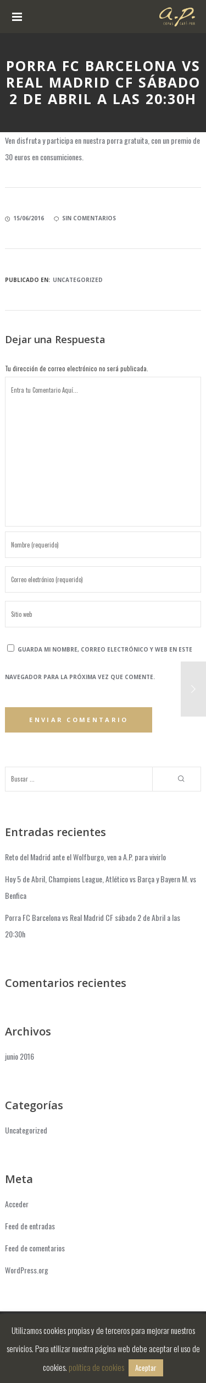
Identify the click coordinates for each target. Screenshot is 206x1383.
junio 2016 (19, 1056)
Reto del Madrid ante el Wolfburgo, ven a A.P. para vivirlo (85, 857)
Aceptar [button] (146, 1367)
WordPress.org (26, 1270)
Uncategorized (78, 280)
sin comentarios (85, 218)
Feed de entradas (30, 1226)
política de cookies (96, 1367)
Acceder (17, 1204)
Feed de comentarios (35, 1248)
